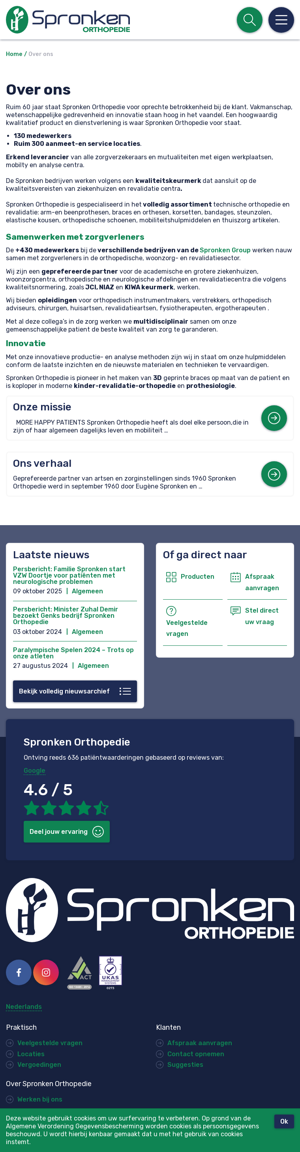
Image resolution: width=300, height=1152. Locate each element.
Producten (197, 576)
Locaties (31, 1054)
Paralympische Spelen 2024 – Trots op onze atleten (73, 653)
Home (14, 54)
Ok (284, 1121)
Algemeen (87, 591)
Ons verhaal (42, 463)
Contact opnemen (195, 1054)
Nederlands (24, 1006)
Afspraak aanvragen (199, 1043)
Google (34, 770)
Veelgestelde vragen (49, 1043)
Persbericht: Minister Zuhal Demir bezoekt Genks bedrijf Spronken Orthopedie (65, 616)
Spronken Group (225, 250)
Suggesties (185, 1064)
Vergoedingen (39, 1064)
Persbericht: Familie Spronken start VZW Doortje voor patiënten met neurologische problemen (69, 575)
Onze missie (42, 407)
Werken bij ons (39, 1099)
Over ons (40, 54)
